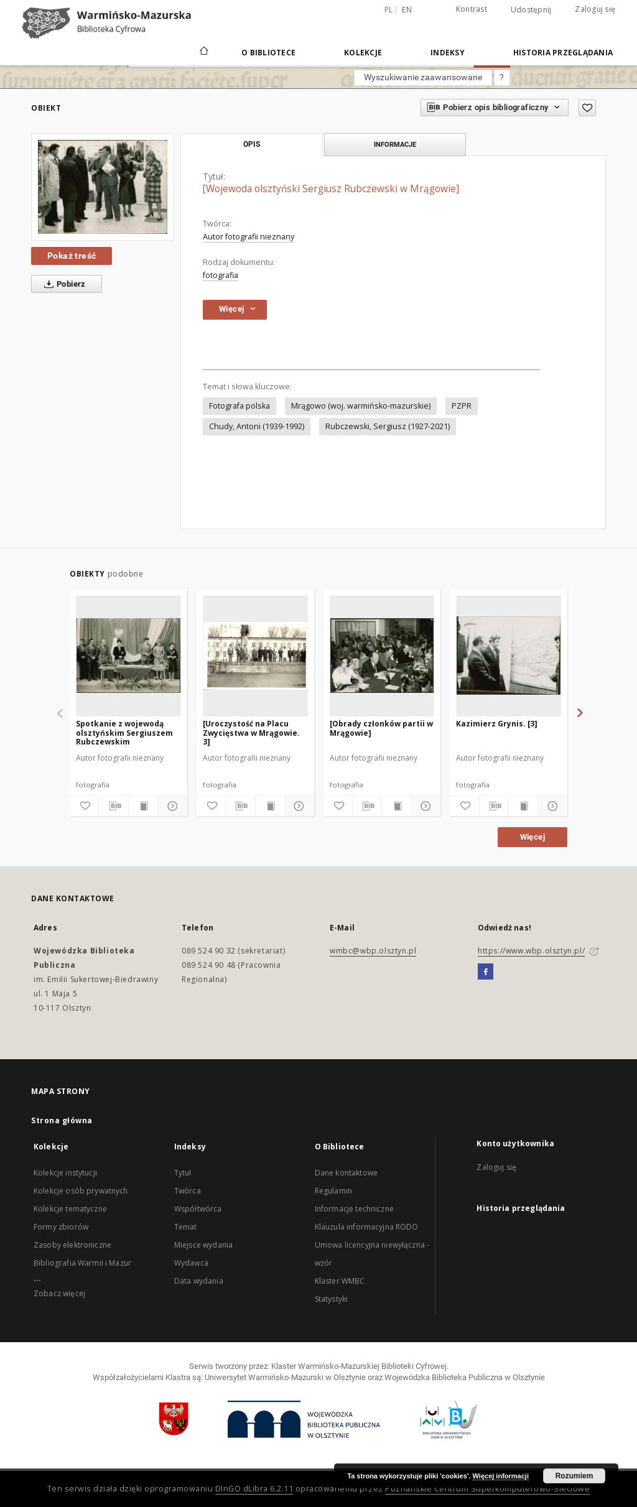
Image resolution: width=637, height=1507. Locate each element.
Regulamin (333, 1190)
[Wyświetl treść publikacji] (143, 806)
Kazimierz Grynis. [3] (496, 723)
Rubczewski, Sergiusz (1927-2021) (387, 426)
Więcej (532, 837)
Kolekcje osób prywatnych (81, 1190)
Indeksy (447, 52)
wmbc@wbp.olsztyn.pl (373, 950)
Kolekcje (363, 52)
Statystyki (331, 1299)
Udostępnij (531, 10)
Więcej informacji (501, 1476)
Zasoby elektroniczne (72, 1245)
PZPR (462, 406)
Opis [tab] (251, 144)
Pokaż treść (71, 256)
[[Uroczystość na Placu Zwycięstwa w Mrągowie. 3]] (255, 655)
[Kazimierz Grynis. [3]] (508, 655)
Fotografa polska (239, 406)
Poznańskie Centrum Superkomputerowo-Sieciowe (487, 1488)
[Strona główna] (203, 52)
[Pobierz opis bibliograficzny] (113, 806)
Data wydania (198, 1281)
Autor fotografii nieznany (248, 236)
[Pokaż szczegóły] (170, 806)
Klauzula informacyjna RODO (367, 1227)
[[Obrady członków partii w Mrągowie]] (382, 655)
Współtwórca (198, 1208)
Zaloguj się (595, 9)
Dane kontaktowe (346, 1172)
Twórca (187, 1190)
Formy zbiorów (61, 1227)
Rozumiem (574, 1476)
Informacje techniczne (354, 1208)
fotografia (220, 275)
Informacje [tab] (395, 144)
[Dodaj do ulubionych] (587, 108)
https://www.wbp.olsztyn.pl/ (531, 950)
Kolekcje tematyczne (70, 1208)
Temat (185, 1227)
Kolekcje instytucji (65, 1172)
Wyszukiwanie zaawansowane (423, 77)
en (407, 10)
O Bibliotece (268, 52)
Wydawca (191, 1263)
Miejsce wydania (203, 1245)
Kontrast (471, 9)
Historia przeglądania (563, 52)
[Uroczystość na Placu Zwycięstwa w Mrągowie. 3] (251, 732)
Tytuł (183, 1172)
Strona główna (62, 1120)
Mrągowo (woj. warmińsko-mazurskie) (360, 406)
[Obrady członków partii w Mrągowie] (381, 728)
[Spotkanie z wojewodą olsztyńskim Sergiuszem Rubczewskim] (128, 655)
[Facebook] (485, 972)
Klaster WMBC (340, 1281)
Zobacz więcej (59, 1293)
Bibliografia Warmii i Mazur (82, 1263)
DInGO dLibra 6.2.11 (254, 1488)
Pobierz (62, 284)
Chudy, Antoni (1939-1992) (256, 426)
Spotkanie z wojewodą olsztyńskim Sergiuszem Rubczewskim (124, 732)
